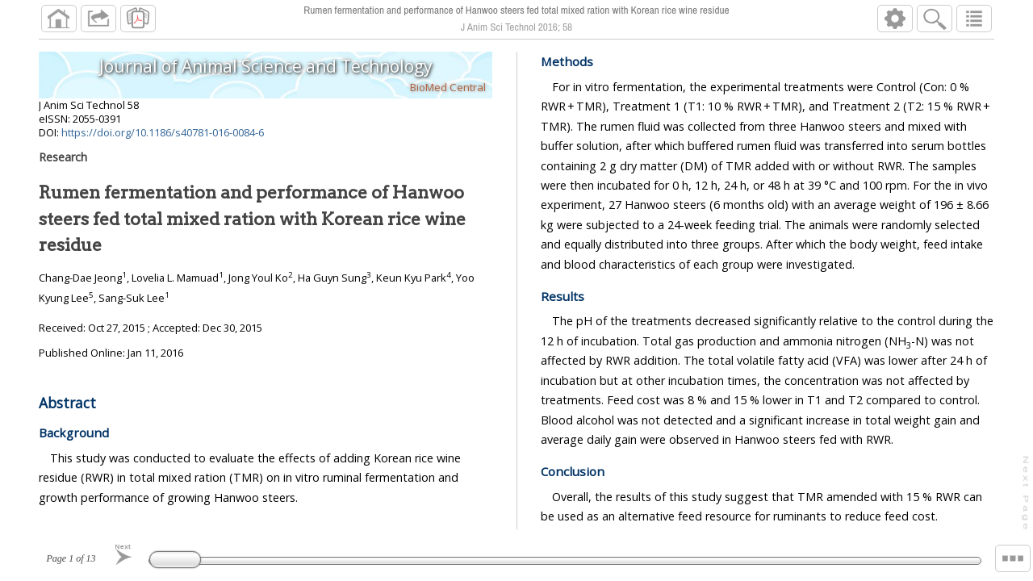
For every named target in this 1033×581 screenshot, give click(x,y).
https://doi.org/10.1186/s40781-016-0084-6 (162, 132)
